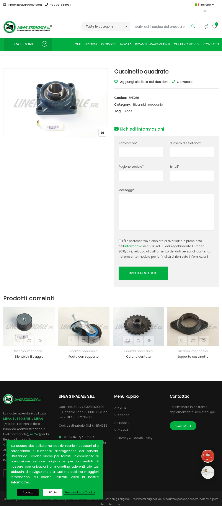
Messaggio (127, 183)
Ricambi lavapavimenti (152, 38)
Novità (125, 38)
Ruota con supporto (84, 350)
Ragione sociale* (131, 160)
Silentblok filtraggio (29, 350)
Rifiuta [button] (53, 492)
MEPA (7, 412)
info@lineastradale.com (22, 5)
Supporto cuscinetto (193, 350)
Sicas (128, 104)
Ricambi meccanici (148, 98)
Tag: (117, 104)
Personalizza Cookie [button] (79, 492)
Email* (174, 160)
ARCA (34, 428)
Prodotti (108, 38)
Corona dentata (138, 350)
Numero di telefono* (185, 136)
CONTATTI (183, 419)
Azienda (91, 38)
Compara (185, 75)
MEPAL (38, 412)
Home (77, 38)
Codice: (120, 91)
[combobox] (105, 20)
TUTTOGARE (22, 412)
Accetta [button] (28, 492)
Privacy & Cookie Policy (135, 431)
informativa (133, 239)
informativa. (20, 482)
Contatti (211, 38)
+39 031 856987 (58, 5)
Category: (122, 98)
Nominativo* (128, 136)
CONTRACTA (12, 438)
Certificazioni (185, 38)
